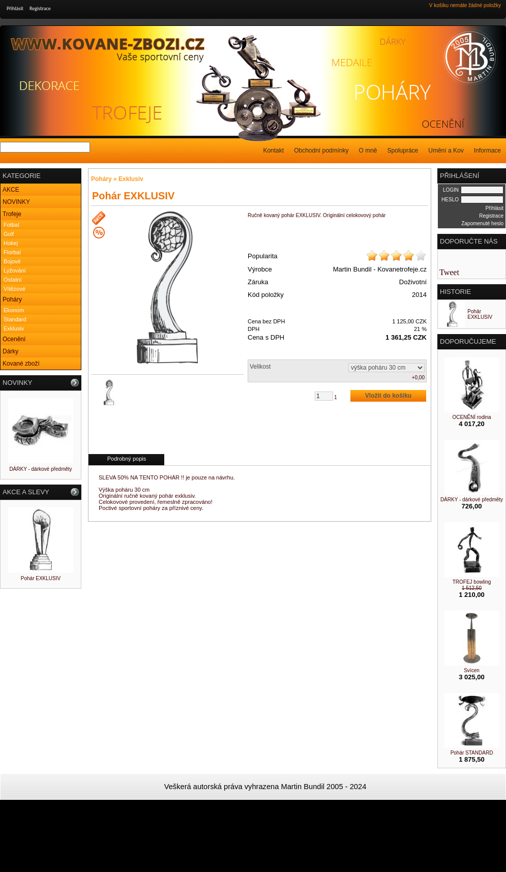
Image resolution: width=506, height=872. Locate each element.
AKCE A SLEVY (26, 492)
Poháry (12, 299)
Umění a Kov (445, 150)
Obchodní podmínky (321, 150)
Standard (15, 319)
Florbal (12, 252)
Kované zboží (21, 363)
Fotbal (11, 225)
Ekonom (14, 310)
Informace (487, 150)
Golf (9, 234)
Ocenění (14, 339)
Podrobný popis (126, 459)
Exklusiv (14, 328)
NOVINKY (16, 201)
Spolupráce (403, 150)
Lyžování (15, 270)
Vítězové (14, 289)
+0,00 (418, 377)
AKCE (11, 189)
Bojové (12, 261)
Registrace (40, 8)
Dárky (10, 351)
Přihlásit (15, 8)
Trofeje (12, 214)
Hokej (11, 243)
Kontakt (273, 150)
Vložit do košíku (388, 395)
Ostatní (12, 280)
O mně (368, 150)
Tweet (449, 272)
